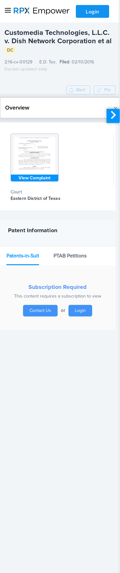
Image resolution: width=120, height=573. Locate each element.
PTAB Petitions (69, 255)
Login (92, 11)
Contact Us (40, 310)
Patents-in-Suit (22, 255)
